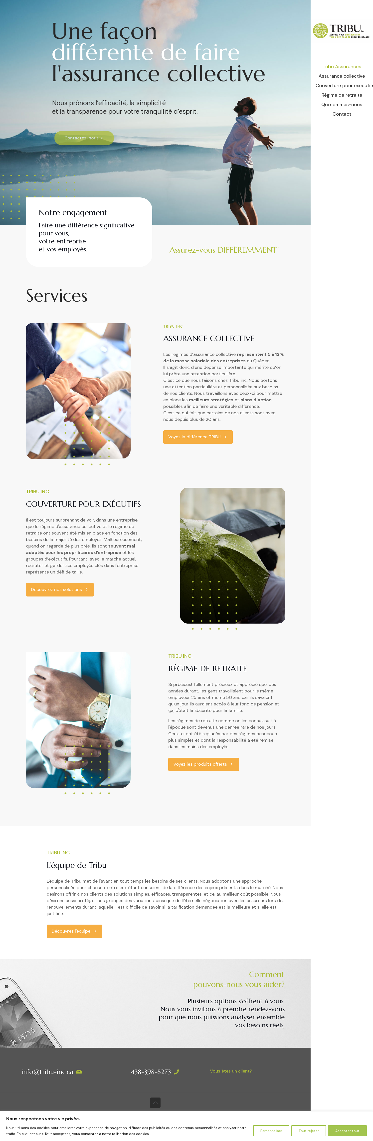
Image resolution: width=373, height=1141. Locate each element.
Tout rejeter (309, 1131)
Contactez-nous (93, 138)
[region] (186, 1126)
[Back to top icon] (155, 1103)
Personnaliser (271, 1131)
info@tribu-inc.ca (47, 1072)
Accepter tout (347, 1131)
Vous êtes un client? (231, 1071)
